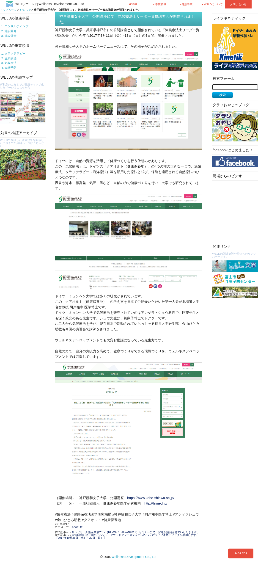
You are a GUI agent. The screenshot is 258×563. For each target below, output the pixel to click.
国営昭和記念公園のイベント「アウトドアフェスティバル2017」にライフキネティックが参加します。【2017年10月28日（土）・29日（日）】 (127, 536)
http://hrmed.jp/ (155, 503)
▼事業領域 (159, 4)
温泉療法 (10, 58)
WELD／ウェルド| (49, 4)
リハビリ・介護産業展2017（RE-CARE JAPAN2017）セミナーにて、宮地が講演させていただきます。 (135, 532)
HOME (133, 4)
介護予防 (10, 67)
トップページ (8, 9)
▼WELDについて (212, 4)
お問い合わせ (238, 4)
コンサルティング (16, 26)
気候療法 (10, 63)
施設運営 (10, 36)
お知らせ (25, 9)
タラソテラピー (15, 53)
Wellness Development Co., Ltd (134, 557)
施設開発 (10, 31)
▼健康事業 (186, 4)
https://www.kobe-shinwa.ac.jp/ (150, 498)
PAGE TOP (240, 553)
